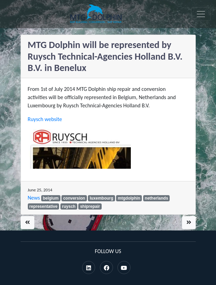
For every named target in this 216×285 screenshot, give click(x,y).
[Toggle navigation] (201, 14)
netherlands (156, 198)
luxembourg (101, 198)
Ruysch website (45, 119)
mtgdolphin (129, 198)
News (34, 197)
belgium (51, 198)
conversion (74, 198)
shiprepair (90, 206)
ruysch (69, 206)
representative (43, 206)
